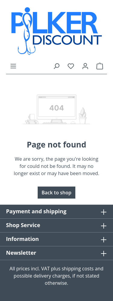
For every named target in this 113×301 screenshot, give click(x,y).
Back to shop (56, 192)
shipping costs (78, 268)
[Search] (56, 66)
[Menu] (13, 66)
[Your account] (85, 66)
